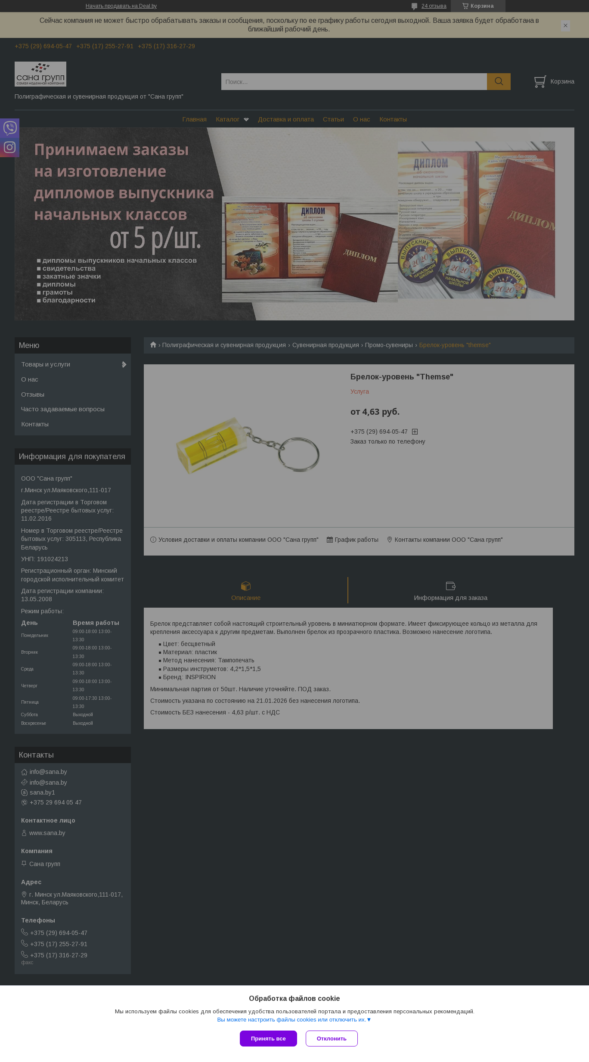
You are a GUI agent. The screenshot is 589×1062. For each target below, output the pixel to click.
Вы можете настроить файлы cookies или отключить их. (291, 1019)
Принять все (268, 1038)
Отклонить (332, 1038)
